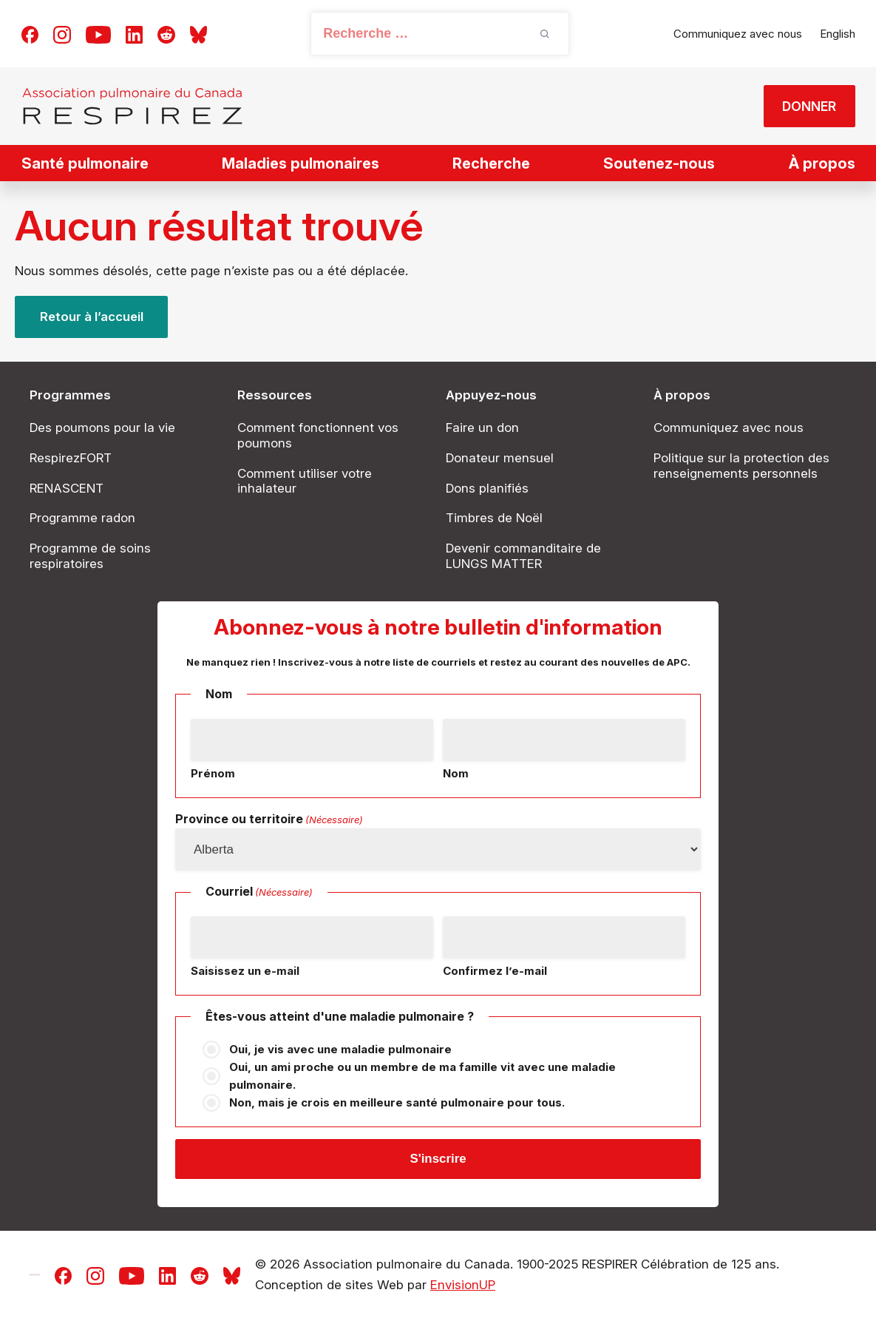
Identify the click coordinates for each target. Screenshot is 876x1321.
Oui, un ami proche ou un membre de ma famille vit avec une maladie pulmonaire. (422, 1076)
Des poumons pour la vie (102, 427)
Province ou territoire (269, 819)
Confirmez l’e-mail (495, 971)
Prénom (213, 773)
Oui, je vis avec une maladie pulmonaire (340, 1049)
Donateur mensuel (500, 457)
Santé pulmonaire (85, 163)
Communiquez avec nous (737, 34)
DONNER (808, 106)
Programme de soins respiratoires (90, 556)
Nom (456, 773)
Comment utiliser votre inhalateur (304, 481)
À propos (822, 163)
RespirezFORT (71, 457)
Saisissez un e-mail (245, 971)
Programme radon (82, 517)
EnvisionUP (462, 1287)
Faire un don (482, 427)
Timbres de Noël (494, 517)
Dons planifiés (487, 488)
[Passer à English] (837, 34)
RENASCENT (66, 488)
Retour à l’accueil (92, 316)
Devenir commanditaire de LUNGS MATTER (523, 556)
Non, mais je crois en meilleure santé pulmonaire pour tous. (397, 1102)
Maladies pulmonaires (300, 163)
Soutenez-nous (659, 163)
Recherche (491, 163)
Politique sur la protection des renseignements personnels (741, 465)
